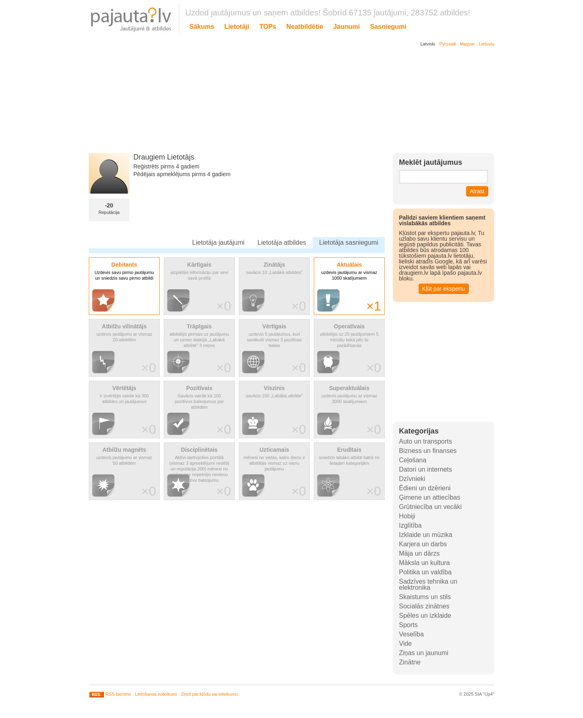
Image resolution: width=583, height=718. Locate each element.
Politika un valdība (425, 572)
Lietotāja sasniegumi (348, 242)
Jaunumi (346, 26)
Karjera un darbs (423, 544)
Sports (408, 624)
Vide (405, 643)
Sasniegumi (388, 26)
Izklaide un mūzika (425, 534)
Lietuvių (486, 43)
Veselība (411, 634)
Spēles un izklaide (425, 615)
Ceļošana (413, 460)
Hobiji (407, 516)
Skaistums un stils (425, 596)
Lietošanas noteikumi (156, 694)
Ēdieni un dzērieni (424, 488)
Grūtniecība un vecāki (430, 506)
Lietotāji (236, 26)
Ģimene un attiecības (429, 497)
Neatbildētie (304, 26)
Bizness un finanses (428, 450)
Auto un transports (425, 441)
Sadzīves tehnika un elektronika (428, 584)
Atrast (476, 191)
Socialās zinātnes (424, 606)
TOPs (267, 26)
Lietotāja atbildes (281, 242)
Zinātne (409, 662)
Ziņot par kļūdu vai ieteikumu (209, 694)
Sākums (201, 26)
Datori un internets (425, 469)
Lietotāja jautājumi (218, 242)
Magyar (467, 43)
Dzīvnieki (412, 478)
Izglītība (410, 525)
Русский (447, 43)
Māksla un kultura (424, 562)
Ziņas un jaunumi (423, 652)
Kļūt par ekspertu (443, 288)
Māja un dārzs (419, 553)
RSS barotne (110, 694)
